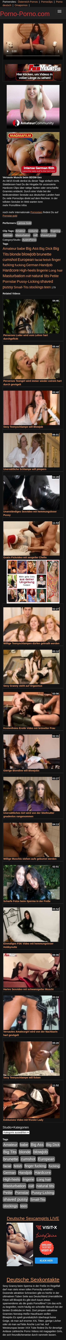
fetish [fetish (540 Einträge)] (47, 260)
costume (33, 231)
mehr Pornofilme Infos (15, 205)
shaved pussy (48, 235)
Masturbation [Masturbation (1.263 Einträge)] (14, 276)
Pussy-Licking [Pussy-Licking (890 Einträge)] (28, 281)
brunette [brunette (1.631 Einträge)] (44, 254)
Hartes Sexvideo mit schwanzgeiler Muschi (28, 989)
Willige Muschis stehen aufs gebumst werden (29, 858)
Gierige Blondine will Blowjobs (21, 770)
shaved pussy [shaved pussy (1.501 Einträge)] (15, 1199)
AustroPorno (29, 239)
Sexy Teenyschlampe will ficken (21, 1077)
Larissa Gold (24, 223)
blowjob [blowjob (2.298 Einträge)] (29, 254)
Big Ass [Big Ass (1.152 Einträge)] (32, 248)
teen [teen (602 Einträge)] (47, 287)
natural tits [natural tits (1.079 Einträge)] (40, 276)
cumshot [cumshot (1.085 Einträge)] (10, 259)
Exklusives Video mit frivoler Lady (23, 1119)
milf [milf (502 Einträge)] (28, 276)
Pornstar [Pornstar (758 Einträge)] (9, 281)
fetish (44, 231)
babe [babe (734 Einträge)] (21, 248)
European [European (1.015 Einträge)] (26, 260)
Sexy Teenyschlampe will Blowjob (23, 426)
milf (35, 235)
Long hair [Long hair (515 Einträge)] (56, 270)
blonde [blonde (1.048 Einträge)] (15, 254)
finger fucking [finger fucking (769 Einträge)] (35, 1166)
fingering (55, 231)
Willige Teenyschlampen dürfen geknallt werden (31, 643)
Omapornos (21, 5)
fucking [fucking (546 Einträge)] (20, 265)
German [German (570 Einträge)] (32, 265)
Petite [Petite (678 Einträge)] (54, 276)
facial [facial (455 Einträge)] (38, 260)
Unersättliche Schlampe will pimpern (24, 469)
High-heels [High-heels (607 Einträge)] (28, 270)
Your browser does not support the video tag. (33, 42)
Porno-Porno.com (25, 13)
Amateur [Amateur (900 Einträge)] (10, 248)
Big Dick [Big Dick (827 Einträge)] (46, 248)
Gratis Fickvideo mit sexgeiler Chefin (25, 557)
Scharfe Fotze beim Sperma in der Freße (27, 901)
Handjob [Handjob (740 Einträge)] (45, 265)
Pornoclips (46, 1)
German (7, 235)
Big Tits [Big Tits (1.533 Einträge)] (9, 1152)
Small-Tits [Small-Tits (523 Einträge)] (21, 287)
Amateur (20, 231)
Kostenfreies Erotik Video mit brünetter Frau (29, 728)
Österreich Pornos (28, 1)
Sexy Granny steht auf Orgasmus (22, 685)
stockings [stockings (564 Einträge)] (36, 287)
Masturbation (23, 235)
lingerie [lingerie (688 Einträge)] (42, 270)
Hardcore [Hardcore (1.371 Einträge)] (11, 270)
